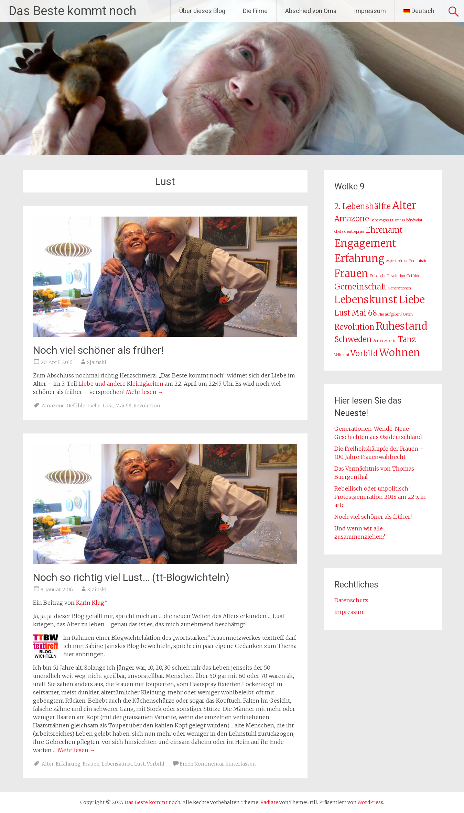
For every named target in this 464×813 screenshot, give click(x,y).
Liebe (93, 406)
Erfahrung (68, 764)
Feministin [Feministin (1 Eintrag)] (418, 261)
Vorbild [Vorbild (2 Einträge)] (364, 353)
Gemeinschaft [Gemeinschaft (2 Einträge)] (360, 287)
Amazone (53, 406)
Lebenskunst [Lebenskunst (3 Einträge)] (365, 299)
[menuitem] (419, 11)
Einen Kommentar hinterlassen (218, 764)
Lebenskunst (116, 764)
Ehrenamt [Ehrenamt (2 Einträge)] (384, 230)
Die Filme (255, 10)
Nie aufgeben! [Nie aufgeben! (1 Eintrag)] (390, 314)
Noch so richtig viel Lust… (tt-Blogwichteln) (131, 577)
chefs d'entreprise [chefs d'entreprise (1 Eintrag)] (349, 231)
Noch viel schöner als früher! (98, 350)
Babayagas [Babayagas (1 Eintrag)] (379, 220)
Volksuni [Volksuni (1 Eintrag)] (341, 355)
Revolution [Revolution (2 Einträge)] (354, 327)
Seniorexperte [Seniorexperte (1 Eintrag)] (384, 341)
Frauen (91, 764)
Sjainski (96, 362)
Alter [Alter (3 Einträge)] (404, 205)
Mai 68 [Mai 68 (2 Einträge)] (364, 313)
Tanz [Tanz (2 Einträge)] (407, 339)
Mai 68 (123, 406)
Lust (107, 406)
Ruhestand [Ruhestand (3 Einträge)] (402, 326)
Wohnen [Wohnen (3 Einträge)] (399, 352)
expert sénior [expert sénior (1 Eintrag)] (397, 261)
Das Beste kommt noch (72, 11)
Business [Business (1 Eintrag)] (397, 220)
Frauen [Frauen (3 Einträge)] (351, 273)
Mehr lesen (144, 391)
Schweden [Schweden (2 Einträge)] (353, 339)
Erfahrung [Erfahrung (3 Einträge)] (359, 258)
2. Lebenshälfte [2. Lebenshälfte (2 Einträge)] (362, 206)
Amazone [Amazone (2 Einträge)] (351, 218)
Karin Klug (90, 602)
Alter (48, 764)
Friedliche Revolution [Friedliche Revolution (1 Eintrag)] (387, 276)
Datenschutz (351, 600)
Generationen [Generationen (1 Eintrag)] (399, 288)
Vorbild (155, 764)
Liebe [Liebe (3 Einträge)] (412, 299)
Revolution (146, 406)
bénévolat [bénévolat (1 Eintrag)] (414, 220)
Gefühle (76, 406)
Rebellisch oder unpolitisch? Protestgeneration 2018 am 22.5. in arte (380, 496)
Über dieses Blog (202, 10)
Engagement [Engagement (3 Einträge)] (365, 243)
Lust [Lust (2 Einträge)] (342, 313)
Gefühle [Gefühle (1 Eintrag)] (413, 276)
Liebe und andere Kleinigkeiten (120, 383)
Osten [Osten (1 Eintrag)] (408, 314)
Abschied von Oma (310, 10)
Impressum (370, 10)
